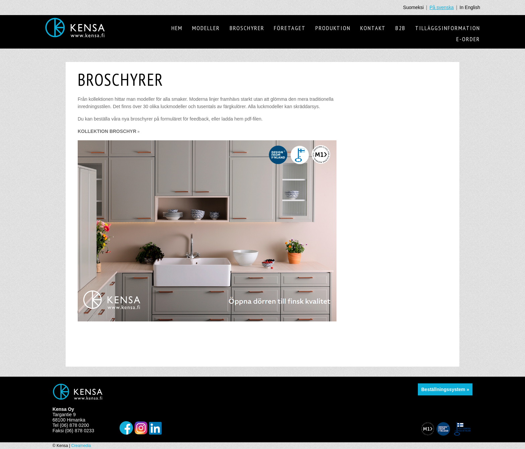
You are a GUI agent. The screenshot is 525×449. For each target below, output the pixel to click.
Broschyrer (247, 28)
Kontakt (373, 28)
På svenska (442, 7)
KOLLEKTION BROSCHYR (109, 131)
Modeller (206, 28)
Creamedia (81, 445)
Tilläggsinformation (447, 28)
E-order (468, 39)
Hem (176, 28)
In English (470, 7)
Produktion (333, 28)
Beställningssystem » (445, 389)
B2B (400, 28)
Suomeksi (413, 7)
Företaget (290, 28)
